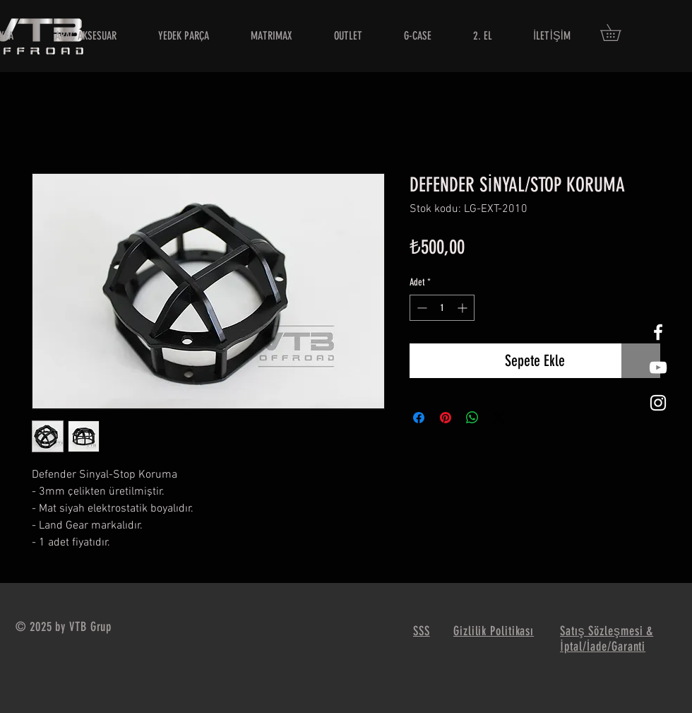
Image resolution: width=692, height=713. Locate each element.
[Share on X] (499, 417)
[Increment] (463, 307)
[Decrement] (420, 307)
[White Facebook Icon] (658, 332)
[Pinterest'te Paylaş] (445, 417)
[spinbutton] (442, 307)
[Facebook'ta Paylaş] (418, 417)
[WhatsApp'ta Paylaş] (472, 417)
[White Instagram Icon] (658, 402)
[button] (618, 32)
